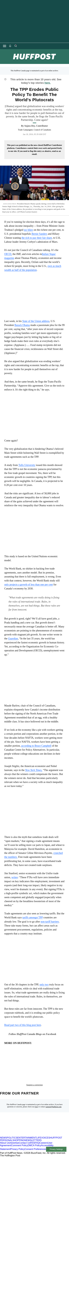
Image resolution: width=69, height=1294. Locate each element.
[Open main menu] (4, 46)
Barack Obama (22, 325)
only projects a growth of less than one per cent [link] (28, 584)
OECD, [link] (8, 254)
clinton (29, 1061)
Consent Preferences (35, 1136)
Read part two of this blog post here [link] (22, 1025)
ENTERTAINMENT (26, 1124)
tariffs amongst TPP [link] (32, 917)
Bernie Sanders (39, 233)
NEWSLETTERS (33, 1127)
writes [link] (14, 877)
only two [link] (44, 984)
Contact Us (24, 1129)
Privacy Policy (17, 1136)
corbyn (42, 1061)
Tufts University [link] (26, 465)
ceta (18, 1061)
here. (47, 82)
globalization (14, 1065)
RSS (32, 1129)
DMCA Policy (34, 1132)
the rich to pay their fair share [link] (37, 237)
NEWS (3, 1124)
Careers (43, 1129)
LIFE (38, 1124)
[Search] (15, 46)
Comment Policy (19, 1132)
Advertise (14, 1129)
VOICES (45, 1124)
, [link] (33, 770)
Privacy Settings (56, 1136)
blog (9, 1061)
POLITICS (12, 1124)
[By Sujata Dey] (36, 126)
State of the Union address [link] (35, 321)
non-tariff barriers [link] (50, 921)
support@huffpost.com (53, 1093)
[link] (13, 638)
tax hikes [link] (28, 229)
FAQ (36, 1093)
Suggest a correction (34, 1072)
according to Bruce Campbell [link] (36, 745)
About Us (4, 1129)
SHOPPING (18, 1127)
